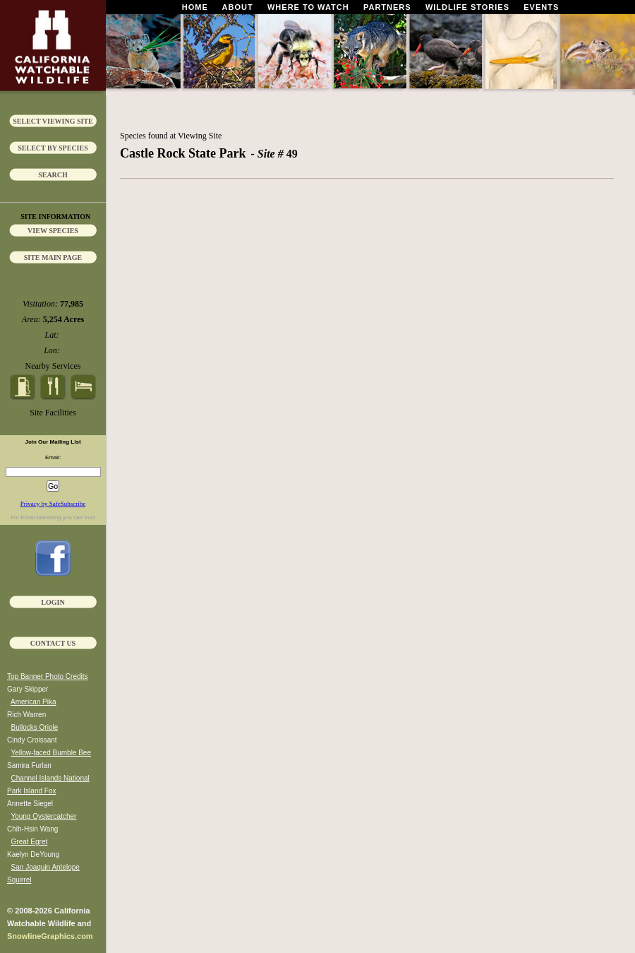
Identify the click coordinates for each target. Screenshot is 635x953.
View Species (53, 231)
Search (53, 175)
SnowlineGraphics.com (50, 936)
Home (195, 7)
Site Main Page (53, 257)
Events (541, 7)
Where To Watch (308, 7)
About (237, 7)
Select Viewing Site (53, 121)
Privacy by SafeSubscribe (52, 503)
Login (52, 602)
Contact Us (52, 643)
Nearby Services (53, 366)
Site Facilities (53, 413)
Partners (387, 7)
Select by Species (53, 148)
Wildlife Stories (467, 7)
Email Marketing (40, 517)
